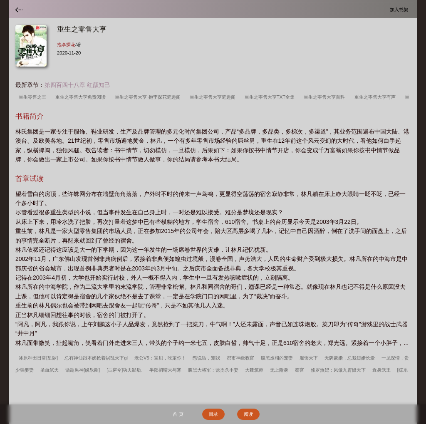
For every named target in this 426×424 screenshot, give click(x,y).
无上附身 (279, 369)
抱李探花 (66, 44)
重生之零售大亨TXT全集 (271, 96)
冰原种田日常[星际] (38, 357)
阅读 (248, 414)
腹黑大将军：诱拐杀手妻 (213, 369)
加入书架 (400, 9)
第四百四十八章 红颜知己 (77, 85)
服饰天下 (309, 357)
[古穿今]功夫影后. (124, 369)
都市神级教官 (240, 357)
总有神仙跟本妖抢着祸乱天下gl (96, 357)
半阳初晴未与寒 (165, 369)
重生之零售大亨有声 (376, 96)
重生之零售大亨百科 (325, 96)
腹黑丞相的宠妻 (277, 357)
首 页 (178, 414)
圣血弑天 (49, 369)
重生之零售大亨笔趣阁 (214, 96)
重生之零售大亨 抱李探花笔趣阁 (149, 96)
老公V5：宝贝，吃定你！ (160, 357)
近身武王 (381, 369)
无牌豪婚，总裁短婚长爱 (349, 357)
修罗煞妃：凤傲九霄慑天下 (338, 369)
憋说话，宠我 (206, 357)
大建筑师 (254, 369)
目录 (213, 414)
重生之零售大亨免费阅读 (81, 96)
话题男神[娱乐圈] (82, 369)
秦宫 (299, 369)
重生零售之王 (34, 96)
